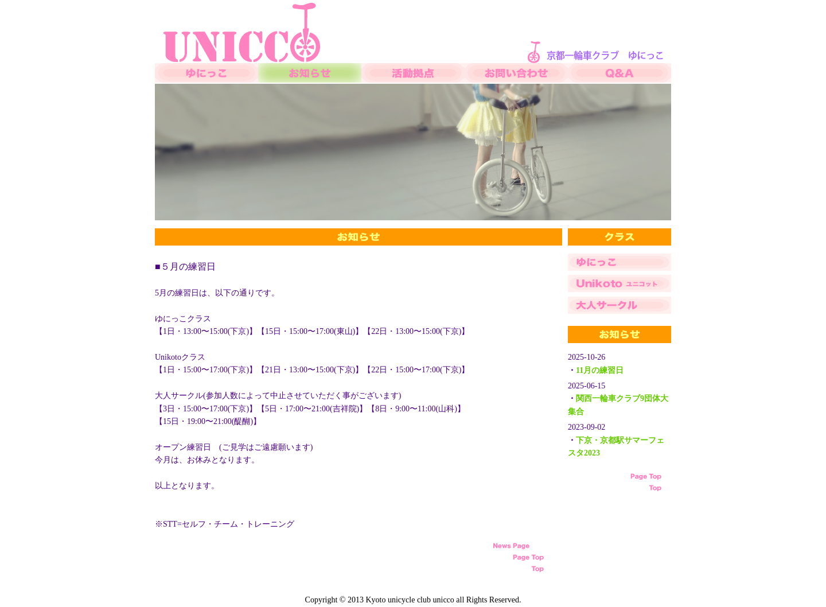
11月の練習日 (600, 370)
